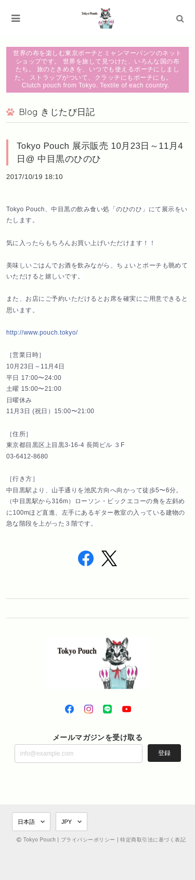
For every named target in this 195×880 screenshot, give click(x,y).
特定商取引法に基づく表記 (153, 840)
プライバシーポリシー (88, 840)
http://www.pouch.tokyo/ (42, 332)
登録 (164, 753)
